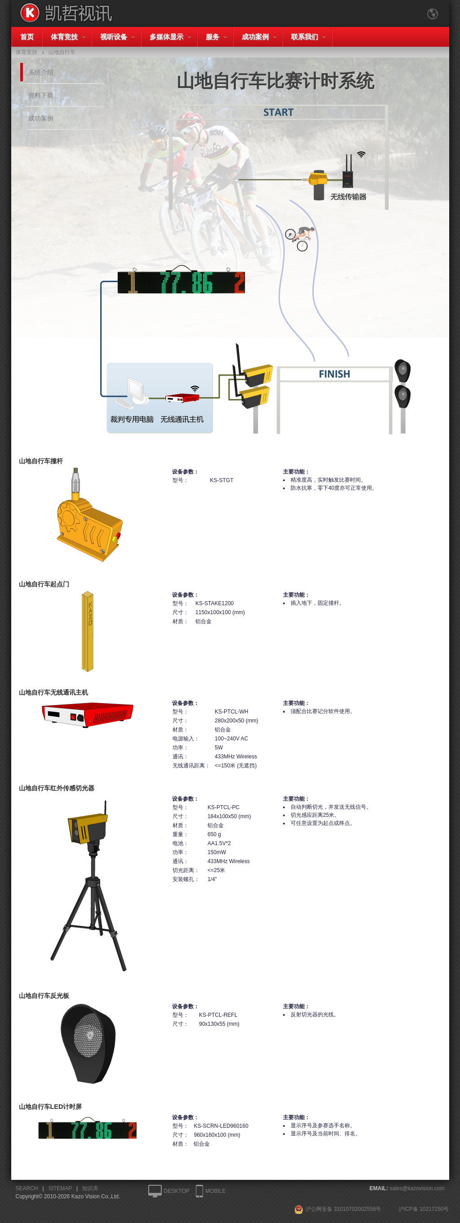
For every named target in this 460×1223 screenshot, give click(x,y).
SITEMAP (60, 1188)
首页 (27, 36)
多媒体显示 (166, 36)
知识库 (90, 1188)
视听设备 (113, 36)
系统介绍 (40, 72)
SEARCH (27, 1188)
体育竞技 (64, 36)
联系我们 (304, 36)
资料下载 (40, 95)
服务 (212, 36)
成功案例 (255, 36)
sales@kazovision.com (416, 1188)
